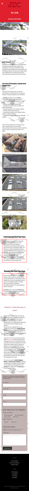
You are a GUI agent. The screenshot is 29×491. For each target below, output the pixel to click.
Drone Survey (7, 416)
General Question (8, 415)
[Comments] (14, 440)
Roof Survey (15, 416)
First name (6, 382)
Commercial (13, 422)
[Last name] (14, 391)
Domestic (6, 422)
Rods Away (9, 339)
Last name (6, 389)
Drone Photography (19, 415)
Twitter (15, 477)
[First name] (14, 385)
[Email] (14, 398)
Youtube (15, 475)
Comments (6, 432)
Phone (5, 401)
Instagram (15, 474)
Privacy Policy (14, 461)
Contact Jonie (14, 464)
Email (5, 395)
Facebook (15, 472)
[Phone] (14, 404)
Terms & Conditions (14, 462)
